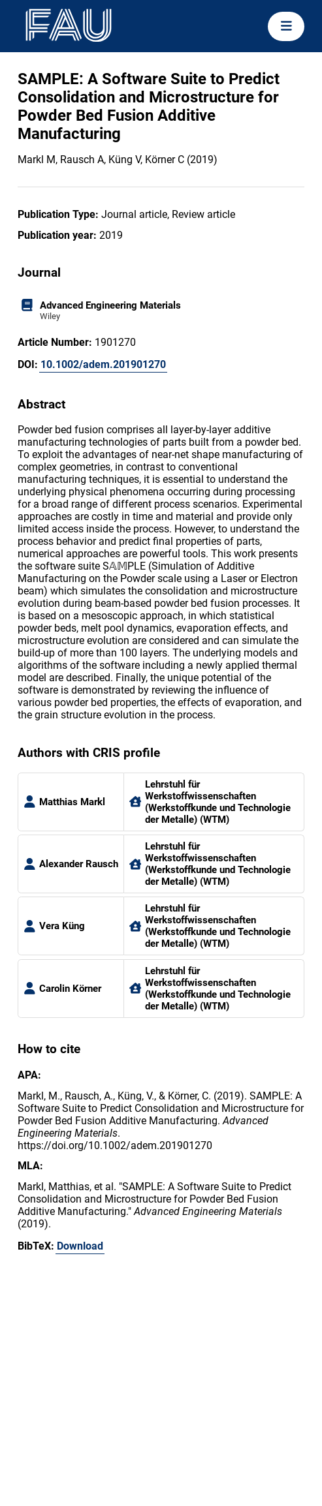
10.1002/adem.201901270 (103, 364)
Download (80, 1246)
